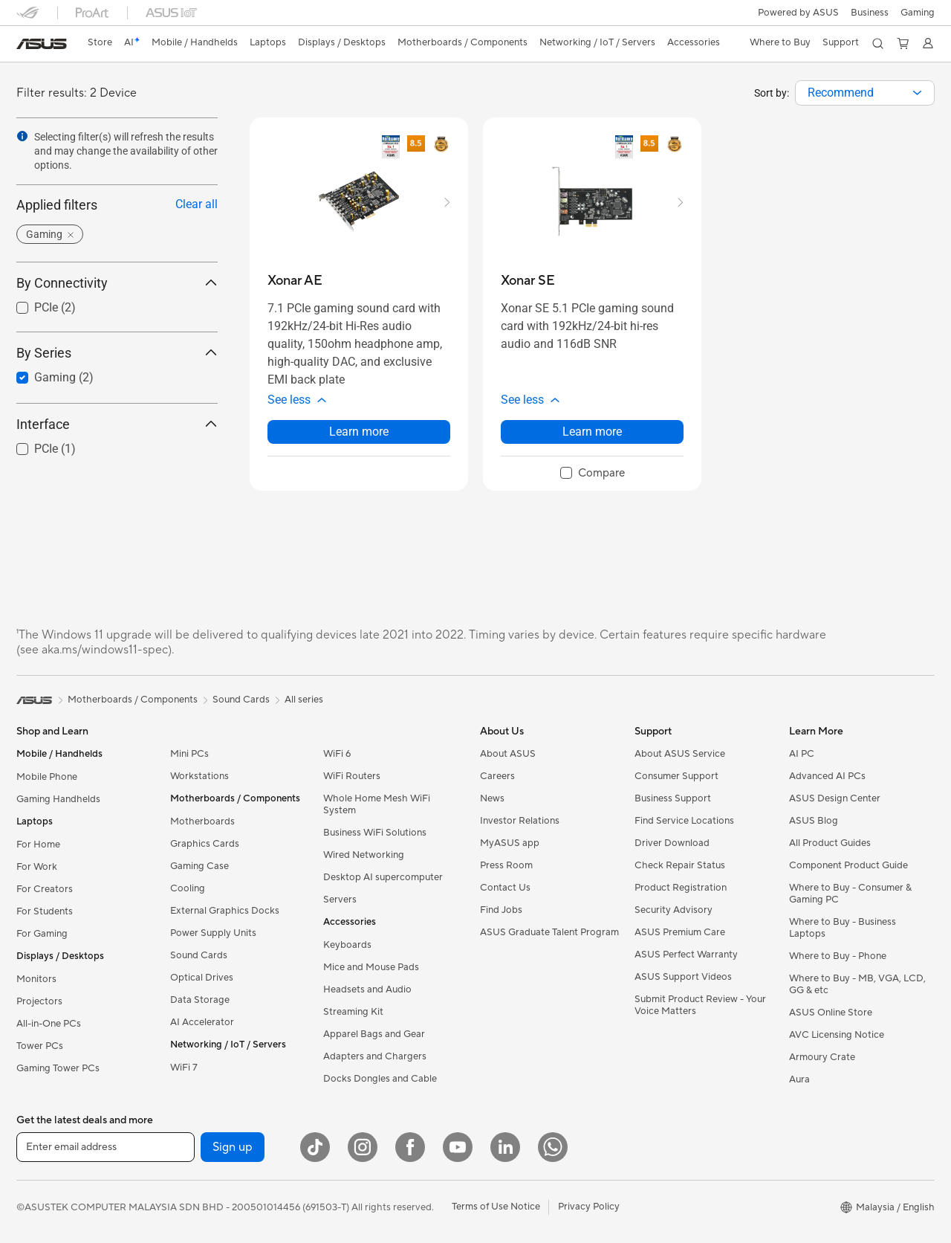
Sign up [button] (232, 1147)
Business (870, 13)
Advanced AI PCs (827, 776)
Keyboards (347, 945)
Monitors (36, 979)
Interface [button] (117, 424)
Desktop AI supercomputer (383, 877)
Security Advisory (673, 910)
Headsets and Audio (367, 989)
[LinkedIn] (505, 1147)
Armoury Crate (822, 1057)
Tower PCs (39, 1046)
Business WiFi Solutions (374, 833)
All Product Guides (830, 843)
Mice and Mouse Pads (371, 967)
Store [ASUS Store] (100, 42)
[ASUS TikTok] (315, 1147)
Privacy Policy (589, 1207)
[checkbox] (592, 473)
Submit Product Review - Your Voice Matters (700, 1005)
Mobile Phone (46, 777)
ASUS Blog (813, 821)
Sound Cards (198, 955)
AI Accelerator (202, 1022)
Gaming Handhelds (58, 799)
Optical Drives (201, 978)
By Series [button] (117, 353)
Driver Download (672, 843)
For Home (38, 844)
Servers (340, 899)
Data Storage (200, 1000)
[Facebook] (410, 1147)
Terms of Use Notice (496, 1207)
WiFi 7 (184, 1068)
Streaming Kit (353, 1012)
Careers (497, 776)
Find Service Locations (684, 821)
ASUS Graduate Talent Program (549, 932)
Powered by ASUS (798, 13)
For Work (36, 867)
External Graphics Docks (224, 911)
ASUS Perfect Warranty (686, 954)
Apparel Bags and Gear (374, 1034)
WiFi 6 (337, 754)
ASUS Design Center (834, 798)
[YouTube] (458, 1147)
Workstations (199, 776)
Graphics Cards (204, 844)
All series (304, 700)
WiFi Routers (351, 776)
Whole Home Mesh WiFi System (376, 804)
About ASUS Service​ (679, 754)
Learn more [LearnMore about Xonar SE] (592, 431)
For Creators (44, 889)
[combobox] (865, 93)
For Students (44, 911)
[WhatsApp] (553, 1147)
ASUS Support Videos (683, 977)
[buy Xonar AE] (294, 281)
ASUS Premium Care (679, 932)
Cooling (187, 888)
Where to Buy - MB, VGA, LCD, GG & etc (857, 984)
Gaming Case (199, 866)
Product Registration (680, 888)
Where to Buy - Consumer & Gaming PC (850, 893)
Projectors (39, 1001)
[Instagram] (362, 1147)
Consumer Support (676, 776)
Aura (799, 1079)
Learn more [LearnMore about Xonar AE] (359, 431)
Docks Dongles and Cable (380, 1079)
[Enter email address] (105, 1147)
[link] (41, 44)
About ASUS (508, 754)
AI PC (801, 754)
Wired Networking (363, 855)
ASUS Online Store (830, 1012)
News (492, 798)
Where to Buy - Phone (837, 956)
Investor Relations (519, 821)
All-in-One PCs (48, 1024)
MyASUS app (509, 843)
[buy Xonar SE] (528, 281)
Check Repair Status (679, 865)
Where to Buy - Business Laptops (842, 928)
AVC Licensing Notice (836, 1035)
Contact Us (505, 888)
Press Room (506, 865)
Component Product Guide (848, 865)
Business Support (672, 798)
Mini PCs (189, 754)
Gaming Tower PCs (58, 1068)
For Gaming (42, 934)
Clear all (196, 204)
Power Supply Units (213, 933)
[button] (917, 12)
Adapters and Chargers (374, 1056)
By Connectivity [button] (117, 283)
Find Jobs (501, 910)
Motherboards (202, 821)
